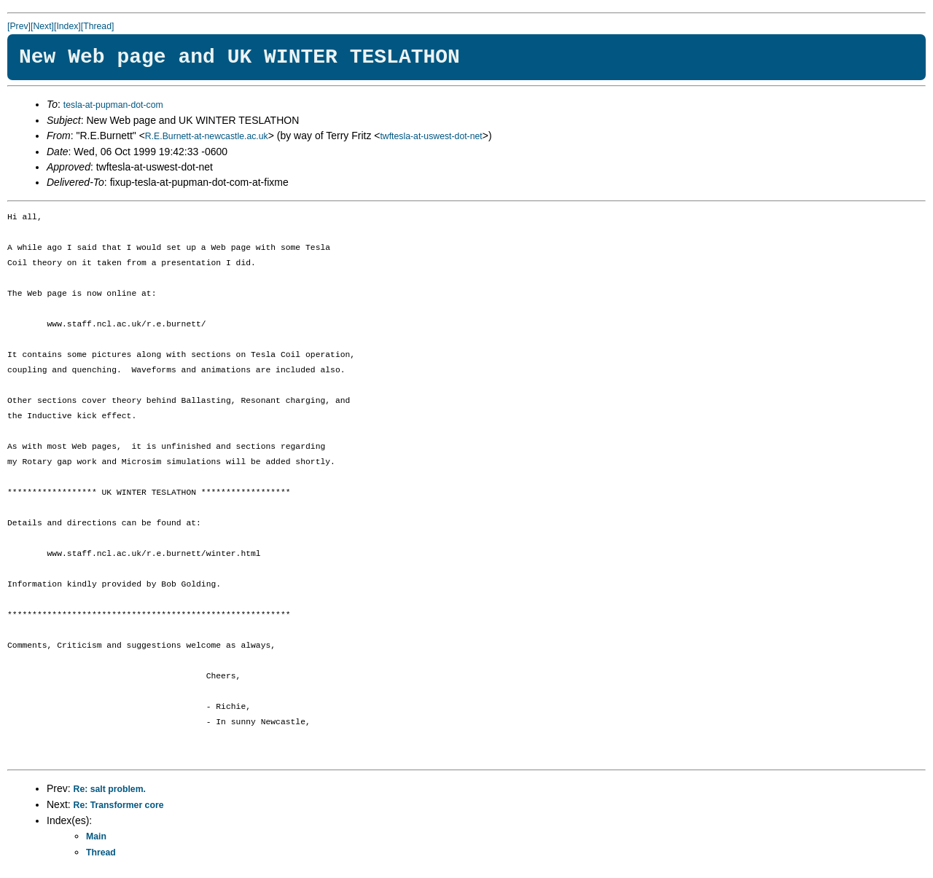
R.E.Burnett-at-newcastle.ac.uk (206, 136)
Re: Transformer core (119, 805)
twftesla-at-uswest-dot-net (431, 136)
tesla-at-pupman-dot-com (113, 105)
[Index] (67, 26)
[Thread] (97, 26)
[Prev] (19, 26)
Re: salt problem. (110, 789)
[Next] (42, 26)
